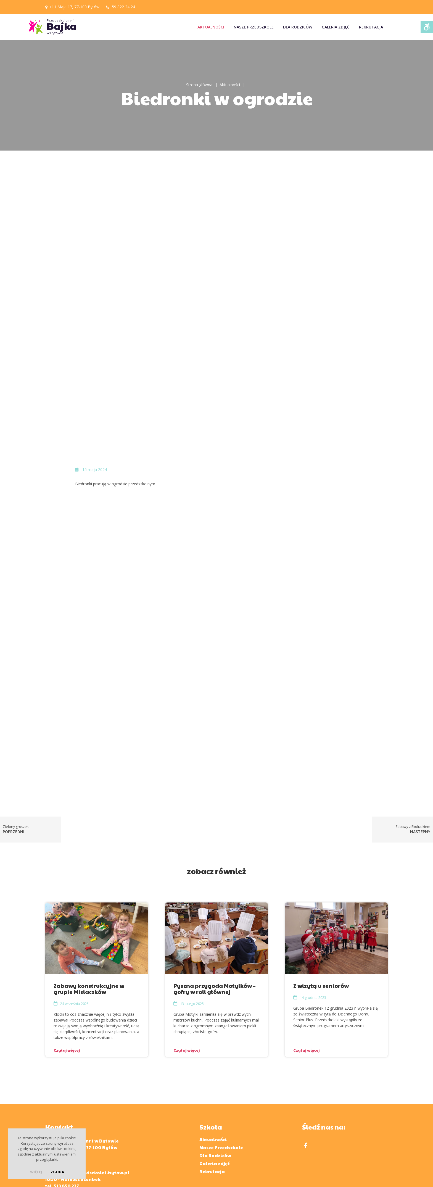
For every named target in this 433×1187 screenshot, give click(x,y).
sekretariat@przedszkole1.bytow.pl (87, 1102)
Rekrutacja (371, 27)
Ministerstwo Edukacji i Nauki (280, 1146)
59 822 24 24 (123, 6)
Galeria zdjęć (336, 27)
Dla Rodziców (297, 27)
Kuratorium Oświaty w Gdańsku (198, 1146)
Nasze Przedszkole (254, 27)
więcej (36, 1171)
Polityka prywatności (254, 1175)
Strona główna (199, 84)
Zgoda (57, 1171)
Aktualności (210, 27)
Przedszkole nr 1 (86, 26)
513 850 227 (66, 1115)
